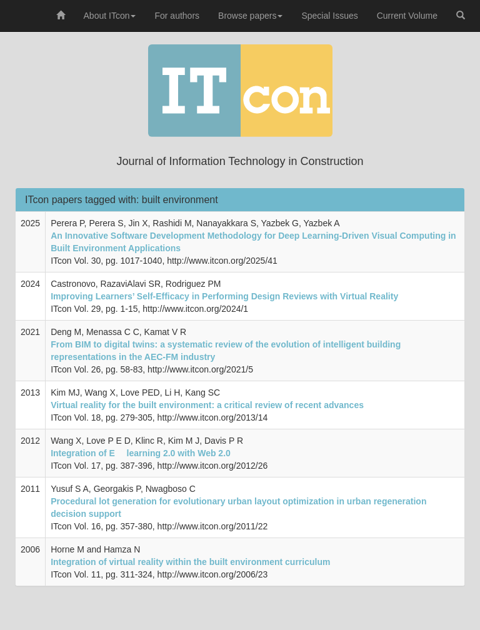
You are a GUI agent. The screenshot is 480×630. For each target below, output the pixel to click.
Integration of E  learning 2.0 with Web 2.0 (141, 453)
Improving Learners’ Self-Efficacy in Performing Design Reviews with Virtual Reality (224, 296)
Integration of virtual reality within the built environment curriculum (190, 562)
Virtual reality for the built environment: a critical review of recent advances (207, 405)
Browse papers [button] (250, 16)
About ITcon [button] (110, 16)
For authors (176, 16)
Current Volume (407, 16)
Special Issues (329, 16)
